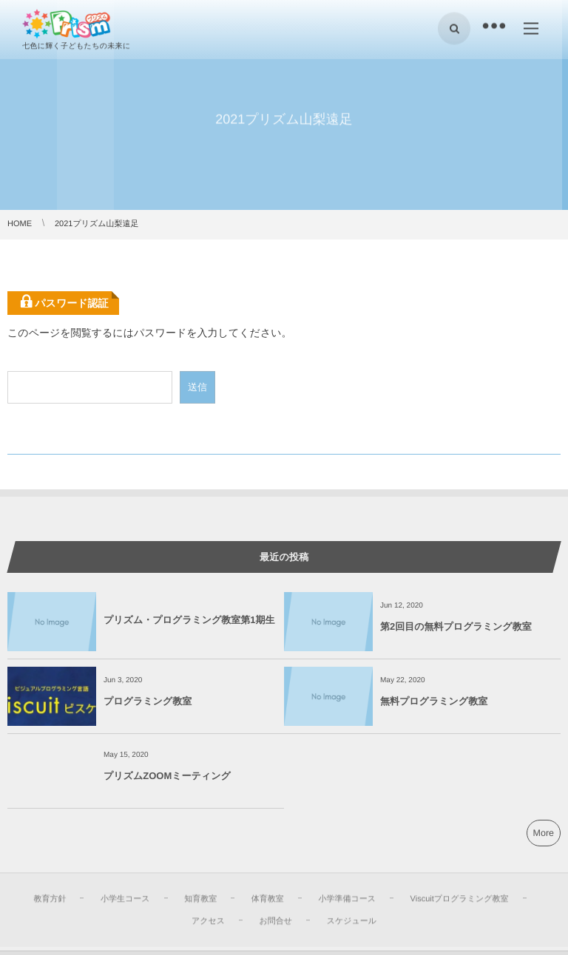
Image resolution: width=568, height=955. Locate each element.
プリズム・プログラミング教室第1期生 (189, 619)
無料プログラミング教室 (433, 701)
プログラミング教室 (148, 701)
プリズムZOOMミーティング (167, 775)
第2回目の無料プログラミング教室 (456, 626)
